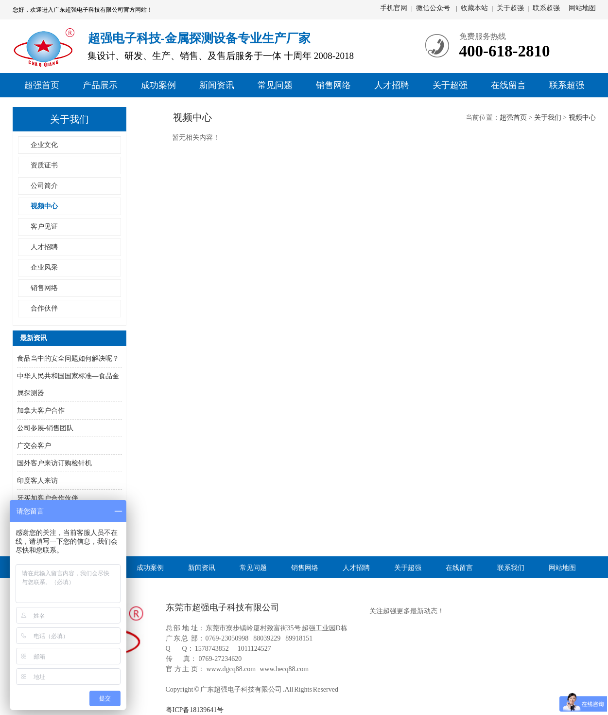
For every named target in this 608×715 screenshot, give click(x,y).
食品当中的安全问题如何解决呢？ (68, 358)
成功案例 (158, 85)
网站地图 (582, 8)
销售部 (575, 126)
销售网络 (333, 85)
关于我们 (547, 117)
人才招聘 (391, 85)
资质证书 (44, 165)
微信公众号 (434, 8)
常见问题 (275, 85)
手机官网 (393, 8)
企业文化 (44, 144)
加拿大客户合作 (41, 410)
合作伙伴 (44, 308)
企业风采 (44, 267)
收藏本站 (474, 8)
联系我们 (510, 567)
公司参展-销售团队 (45, 428)
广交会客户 (34, 445)
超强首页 (41, 85)
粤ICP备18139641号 (195, 710)
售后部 (575, 142)
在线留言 (508, 85)
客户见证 (44, 226)
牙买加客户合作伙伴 (47, 498)
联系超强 (546, 8)
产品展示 (100, 85)
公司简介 (44, 185)
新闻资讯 (216, 85)
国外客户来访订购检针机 (54, 463)
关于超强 (510, 8)
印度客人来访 (37, 480)
